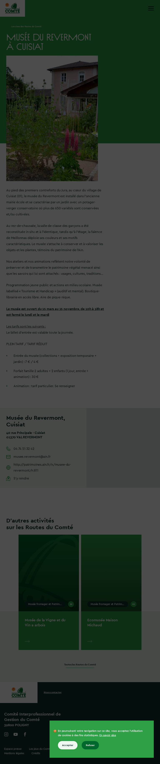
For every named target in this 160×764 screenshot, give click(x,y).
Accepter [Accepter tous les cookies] (67, 745)
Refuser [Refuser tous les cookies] (90, 745)
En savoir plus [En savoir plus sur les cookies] (107, 735)
